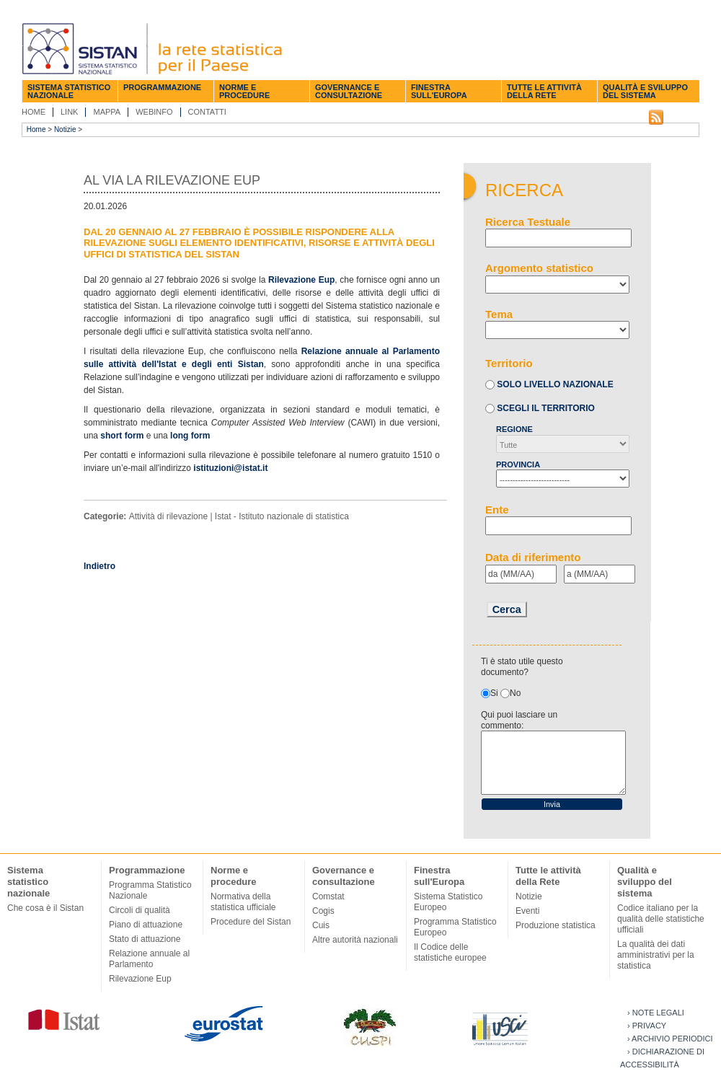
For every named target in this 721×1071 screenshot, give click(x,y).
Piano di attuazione (145, 925)
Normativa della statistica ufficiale (243, 901)
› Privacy (646, 1025)
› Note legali (655, 1012)
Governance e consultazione (348, 91)
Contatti (207, 111)
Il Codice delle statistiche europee (450, 952)
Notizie (65, 129)
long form (190, 436)
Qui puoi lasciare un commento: (519, 720)
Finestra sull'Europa (439, 91)
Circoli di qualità (139, 910)
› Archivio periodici (670, 1038)
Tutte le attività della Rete (544, 91)
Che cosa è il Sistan (45, 908)
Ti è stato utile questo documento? (522, 666)
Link (69, 111)
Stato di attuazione (144, 939)
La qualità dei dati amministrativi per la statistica (655, 955)
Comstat (328, 896)
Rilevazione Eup (301, 280)
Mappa (106, 111)
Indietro (99, 566)
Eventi (527, 911)
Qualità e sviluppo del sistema (645, 91)
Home (33, 111)
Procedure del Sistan (251, 922)
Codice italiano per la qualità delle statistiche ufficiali (660, 919)
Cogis (323, 911)
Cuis (320, 925)
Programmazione (162, 87)
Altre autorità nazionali (355, 940)
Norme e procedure (244, 91)
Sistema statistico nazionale (68, 91)
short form (121, 436)
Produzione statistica (556, 925)
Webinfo (154, 111)
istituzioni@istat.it (230, 468)
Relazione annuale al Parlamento (149, 958)
